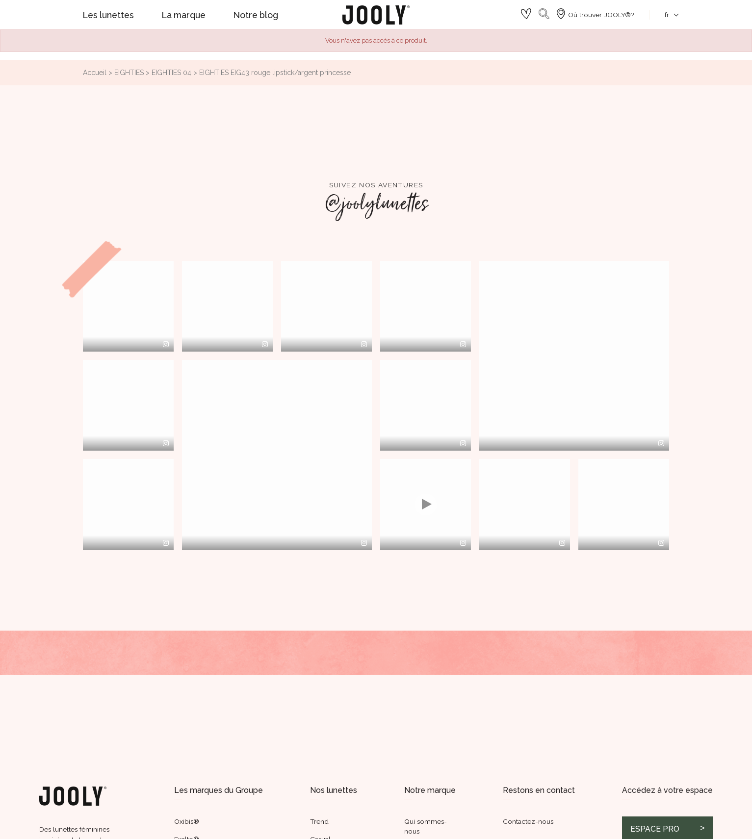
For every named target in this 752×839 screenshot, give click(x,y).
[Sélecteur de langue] (667, 15)
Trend (319, 821)
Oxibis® (186, 821)
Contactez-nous (528, 821)
